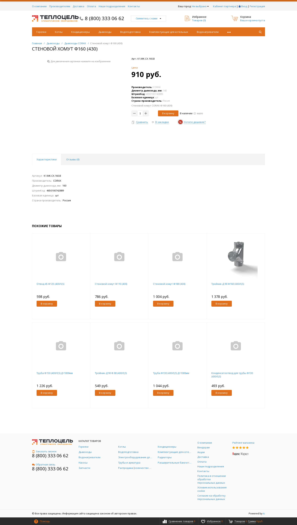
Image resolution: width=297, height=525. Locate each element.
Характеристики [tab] (47, 159)
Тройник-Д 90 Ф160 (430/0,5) (227, 284)
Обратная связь (43, 464)
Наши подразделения (112, 6)
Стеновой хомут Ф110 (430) (111, 284)
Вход (244, 6)
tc (264, 513)
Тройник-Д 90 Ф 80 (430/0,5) (111, 373)
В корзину (168, 113)
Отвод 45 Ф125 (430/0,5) (50, 284)
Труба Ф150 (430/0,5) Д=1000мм (55, 373)
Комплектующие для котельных (168, 32)
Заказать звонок (44, 451)
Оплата (91, 6)
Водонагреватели (208, 32)
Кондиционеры (80, 32)
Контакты (134, 6)
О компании (39, 6)
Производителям (59, 6)
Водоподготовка (130, 32)
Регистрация (257, 6)
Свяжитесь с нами (148, 18)
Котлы (59, 32)
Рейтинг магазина (243, 442)
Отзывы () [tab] (72, 159)
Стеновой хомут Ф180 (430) (169, 284)
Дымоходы (105, 32)
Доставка (78, 6)
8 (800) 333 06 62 (104, 18)
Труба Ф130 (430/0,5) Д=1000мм (171, 373)
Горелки (41, 32)
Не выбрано (200, 6)
